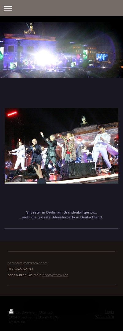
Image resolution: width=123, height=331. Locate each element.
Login (109, 312)
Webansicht (104, 316)
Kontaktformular (55, 275)
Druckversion (23, 312)
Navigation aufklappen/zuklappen (61, 8)
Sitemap (46, 312)
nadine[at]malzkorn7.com (28, 263)
